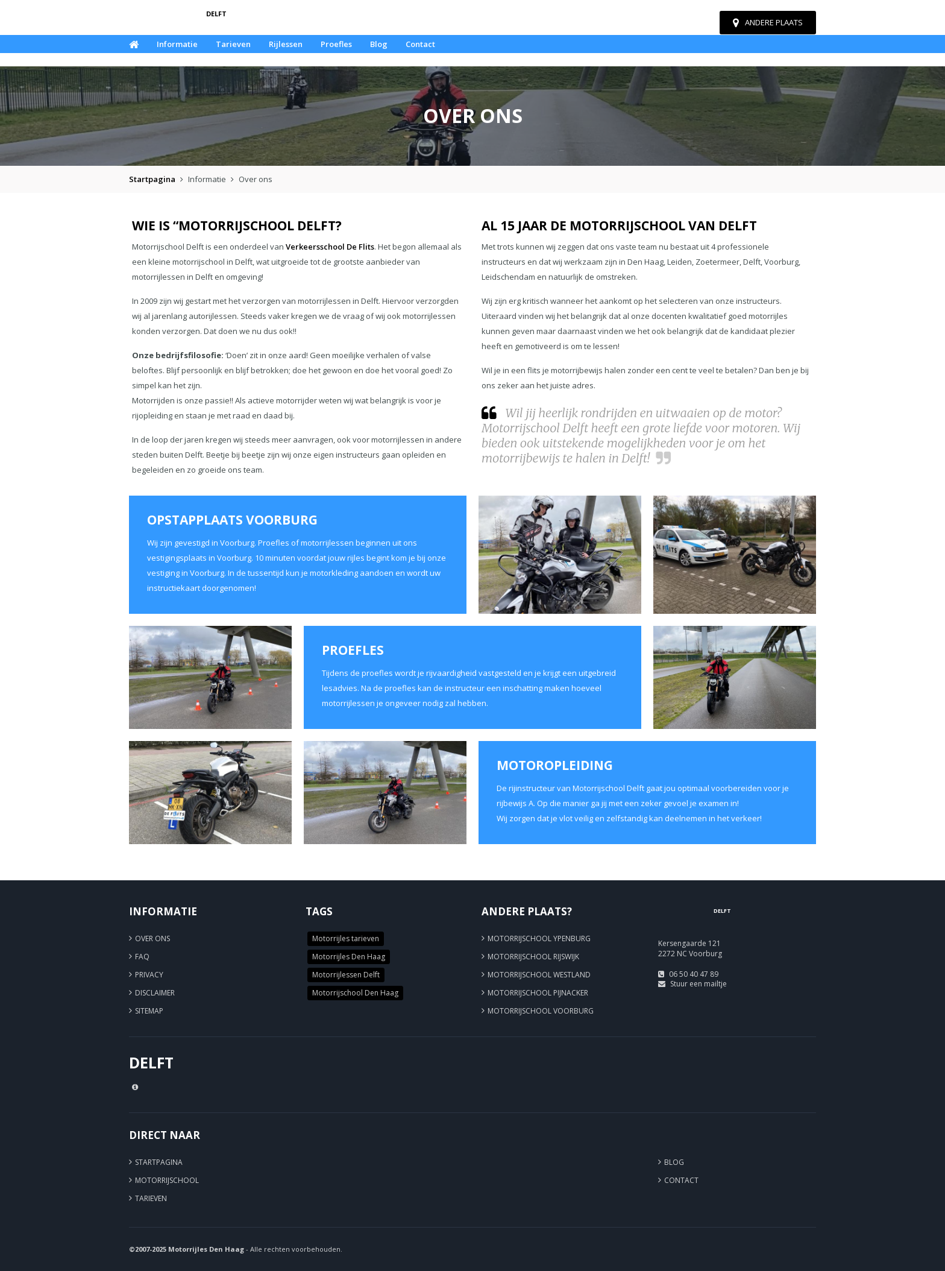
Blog (379, 44)
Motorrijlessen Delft (346, 975)
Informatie (177, 44)
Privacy (149, 975)
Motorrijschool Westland (539, 975)
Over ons (152, 938)
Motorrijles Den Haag (348, 956)
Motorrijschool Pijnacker (538, 993)
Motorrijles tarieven (345, 938)
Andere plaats (768, 22)
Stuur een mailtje (698, 984)
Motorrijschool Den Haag (355, 993)
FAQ (142, 956)
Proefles (336, 44)
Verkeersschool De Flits (330, 246)
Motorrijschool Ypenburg (539, 938)
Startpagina (152, 179)
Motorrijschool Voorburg (541, 1011)
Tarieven (233, 44)
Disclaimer (155, 993)
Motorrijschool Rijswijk (533, 956)
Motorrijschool (167, 1180)
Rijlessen (286, 44)
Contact (420, 44)
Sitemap (149, 1011)
